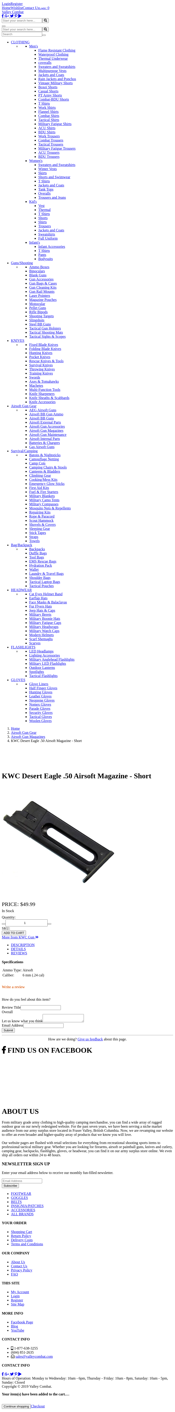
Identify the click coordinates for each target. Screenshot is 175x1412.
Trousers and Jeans (52, 197)
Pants (42, 255)
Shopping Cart (21, 1233)
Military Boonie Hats (44, 618)
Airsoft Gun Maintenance (48, 435)
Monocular (37, 304)
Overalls (44, 193)
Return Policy (21, 1237)
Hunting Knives (40, 353)
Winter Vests (47, 169)
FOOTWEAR (21, 1195)
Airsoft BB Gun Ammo (46, 414)
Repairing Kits (40, 512)
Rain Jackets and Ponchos (57, 79)
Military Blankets (42, 496)
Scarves (35, 643)
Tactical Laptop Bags (44, 582)
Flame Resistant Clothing (56, 50)
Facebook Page (22, 1323)
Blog (14, 1328)
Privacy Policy (21, 1271)
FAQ (14, 1276)
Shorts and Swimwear (54, 177)
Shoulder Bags (40, 578)
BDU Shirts (46, 132)
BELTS (16, 1203)
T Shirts (44, 103)
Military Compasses (43, 504)
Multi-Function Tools (44, 390)
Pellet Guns (37, 308)
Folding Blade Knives (45, 349)
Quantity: (8, 917)
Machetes (36, 385)
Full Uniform (48, 238)
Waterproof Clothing (53, 54)
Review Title (11, 1007)
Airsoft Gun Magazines (46, 430)
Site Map (17, 1306)
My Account (20, 1293)
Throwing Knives (42, 369)
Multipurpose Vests (52, 71)
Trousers (44, 226)
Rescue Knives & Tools (46, 361)
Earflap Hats (38, 598)
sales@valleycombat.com (34, 1358)
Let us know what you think (22, 1022)
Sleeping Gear (39, 529)
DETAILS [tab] (18, 949)
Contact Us (31, 8)
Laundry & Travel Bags (46, 574)
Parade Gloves (39, 708)
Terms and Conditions (27, 1245)
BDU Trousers (48, 157)
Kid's (33, 201)
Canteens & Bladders (44, 471)
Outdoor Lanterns (42, 668)
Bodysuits (45, 259)
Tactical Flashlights (43, 676)
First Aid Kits (39, 488)
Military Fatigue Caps (45, 623)
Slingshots (36, 320)
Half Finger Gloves (43, 688)
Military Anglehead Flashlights (52, 659)
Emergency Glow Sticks (46, 484)
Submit (8, 1031)
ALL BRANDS (22, 1215)
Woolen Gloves (40, 721)
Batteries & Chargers (44, 443)
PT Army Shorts (50, 95)
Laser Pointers (39, 296)
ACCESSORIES (23, 1211)
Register (16, 4)
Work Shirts (47, 107)
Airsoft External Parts (45, 422)
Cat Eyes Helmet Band (45, 594)
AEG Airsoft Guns (42, 410)
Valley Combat (13, 12)
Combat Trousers (50, 140)
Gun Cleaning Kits (43, 287)
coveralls (44, 63)
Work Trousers (49, 136)
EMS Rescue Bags (42, 561)
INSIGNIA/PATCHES (27, 1207)
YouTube (17, 1332)
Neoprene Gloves (42, 700)
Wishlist (17, 8)
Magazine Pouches (43, 300)
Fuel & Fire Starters (43, 492)
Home (6, 8)
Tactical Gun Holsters (45, 328)
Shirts (42, 222)
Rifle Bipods (38, 312)
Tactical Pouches (41, 586)
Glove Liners (38, 684)
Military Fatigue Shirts (55, 124)
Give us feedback (90, 1040)
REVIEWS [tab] (19, 953)
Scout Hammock (41, 520)
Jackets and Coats (51, 75)
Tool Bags (36, 557)
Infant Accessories (51, 246)
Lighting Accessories (44, 655)
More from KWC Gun (20, 937)
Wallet (34, 569)
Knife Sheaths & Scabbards (49, 398)
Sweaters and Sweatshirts (56, 67)
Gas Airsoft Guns (41, 447)
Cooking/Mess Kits (43, 479)
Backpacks (37, 549)
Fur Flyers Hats (40, 606)
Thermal (44, 210)
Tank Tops (45, 189)
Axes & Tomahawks (44, 381)
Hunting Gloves (40, 692)
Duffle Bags (38, 553)
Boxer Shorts (47, 87)
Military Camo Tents (44, 500)
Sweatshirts (46, 234)
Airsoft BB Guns (41, 418)
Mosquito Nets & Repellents (50, 508)
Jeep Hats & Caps (42, 610)
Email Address (12, 1027)
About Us (18, 1263)
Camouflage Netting (44, 459)
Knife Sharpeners (42, 394)
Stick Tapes (37, 533)
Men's (33, 46)
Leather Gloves (40, 696)
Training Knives (41, 373)
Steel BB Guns (40, 324)
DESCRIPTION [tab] (23, 945)
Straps (33, 537)
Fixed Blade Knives (43, 345)
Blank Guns (37, 275)
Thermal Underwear (53, 58)
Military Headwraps (43, 627)
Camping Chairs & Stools (48, 467)
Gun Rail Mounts (41, 291)
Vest (41, 206)
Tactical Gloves (40, 717)
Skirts (42, 173)
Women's (35, 161)
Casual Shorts (48, 91)
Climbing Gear (40, 475)
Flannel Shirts (48, 112)
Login (6, 4)
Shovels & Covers (42, 524)
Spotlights (36, 672)
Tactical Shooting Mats (46, 332)
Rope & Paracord (41, 516)
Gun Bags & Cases (43, 283)
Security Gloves (41, 713)
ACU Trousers (48, 152)
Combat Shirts (48, 116)
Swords (34, 377)
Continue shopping (16, 1408)
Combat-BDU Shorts (53, 99)
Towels (34, 541)
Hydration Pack (40, 565)
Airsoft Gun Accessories (47, 426)
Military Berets (40, 614)
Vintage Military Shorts (55, 83)
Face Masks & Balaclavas (48, 602)
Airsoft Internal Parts (44, 439)
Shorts (43, 218)
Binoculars (37, 271)
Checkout (38, 1408)
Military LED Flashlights (47, 663)
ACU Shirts (46, 128)
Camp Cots (37, 463)
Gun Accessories (41, 279)
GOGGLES (19, 1199)
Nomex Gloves (40, 704)
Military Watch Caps (44, 631)
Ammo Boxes (39, 267)
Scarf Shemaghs (41, 639)
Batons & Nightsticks (45, 455)
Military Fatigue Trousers (57, 148)
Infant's (34, 242)
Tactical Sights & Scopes (47, 336)
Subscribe (10, 1187)
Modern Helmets (41, 635)
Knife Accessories (42, 402)
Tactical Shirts (48, 120)
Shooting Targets (41, 316)
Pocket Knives (39, 357)
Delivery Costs (22, 1241)
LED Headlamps (41, 651)
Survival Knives (41, 365)
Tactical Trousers (50, 144)
